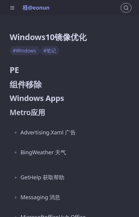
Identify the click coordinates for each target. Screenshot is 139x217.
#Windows (25, 50)
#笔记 (49, 50)
